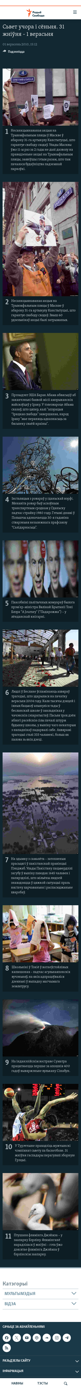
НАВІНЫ (17, 1383)
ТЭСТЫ (42, 1383)
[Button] (13, 53)
